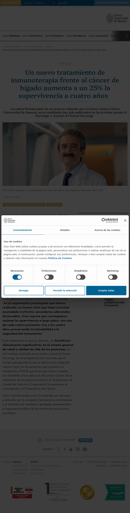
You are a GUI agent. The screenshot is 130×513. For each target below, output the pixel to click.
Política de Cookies (60, 258)
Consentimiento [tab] (22, 230)
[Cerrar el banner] (125, 220)
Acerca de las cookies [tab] (107, 230)
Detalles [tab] (65, 230)
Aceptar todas (106, 290)
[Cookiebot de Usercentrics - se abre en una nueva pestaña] (104, 220)
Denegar (24, 290)
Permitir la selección (65, 290)
